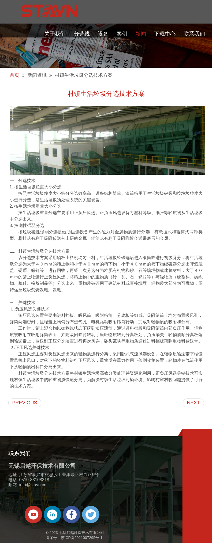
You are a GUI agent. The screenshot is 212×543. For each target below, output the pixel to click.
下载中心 (165, 34)
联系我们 (194, 34)
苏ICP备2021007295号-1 (82, 538)
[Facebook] (71, 514)
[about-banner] (106, 46)
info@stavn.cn (32, 485)
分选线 (82, 34)
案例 (122, 34)
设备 (103, 34)
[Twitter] (90, 514)
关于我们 (55, 34)
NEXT (193, 402)
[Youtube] (33, 514)
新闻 (140, 34)
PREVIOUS (24, 402)
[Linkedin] (52, 514)
